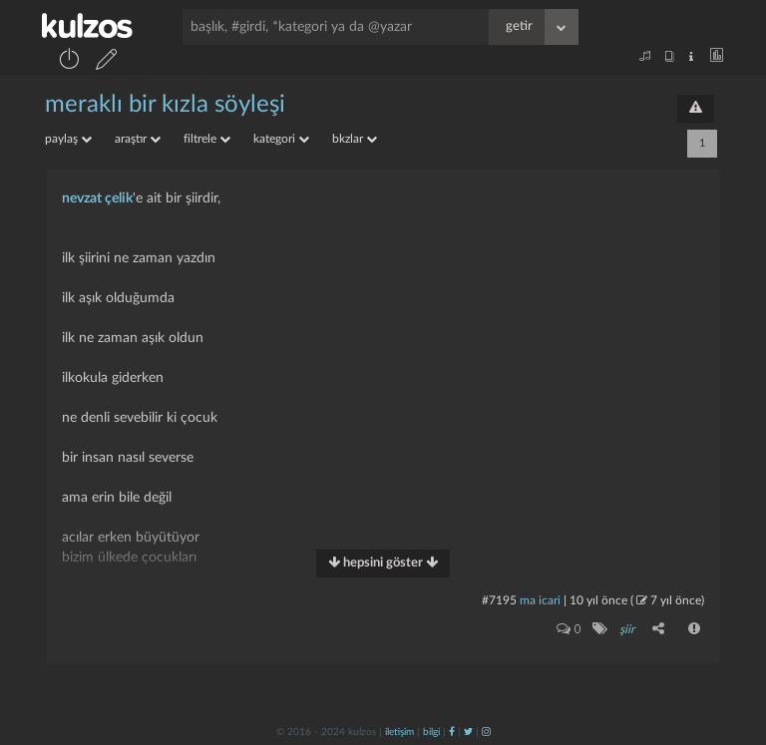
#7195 (499, 600)
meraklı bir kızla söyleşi (165, 105)
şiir (626, 629)
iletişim (399, 732)
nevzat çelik (97, 198)
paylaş (68, 139)
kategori (281, 139)
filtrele (207, 139)
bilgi (431, 732)
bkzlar (354, 139)
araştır (138, 139)
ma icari (540, 600)
